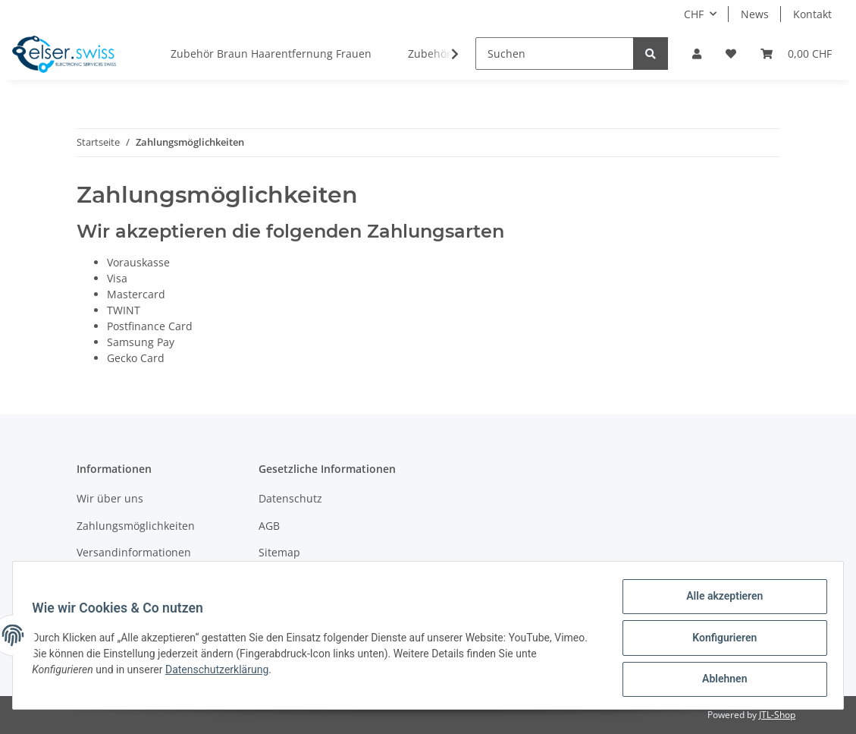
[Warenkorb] (796, 53)
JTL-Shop (777, 714)
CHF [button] (694, 14)
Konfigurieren (719, 641)
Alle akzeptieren (719, 601)
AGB (269, 525)
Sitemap (279, 552)
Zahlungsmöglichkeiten (136, 525)
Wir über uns (110, 498)
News (755, 14)
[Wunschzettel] (730, 53)
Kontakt (812, 14)
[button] (696, 53)
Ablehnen (719, 680)
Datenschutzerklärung (222, 672)
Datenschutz (290, 498)
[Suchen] (554, 53)
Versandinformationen (134, 552)
